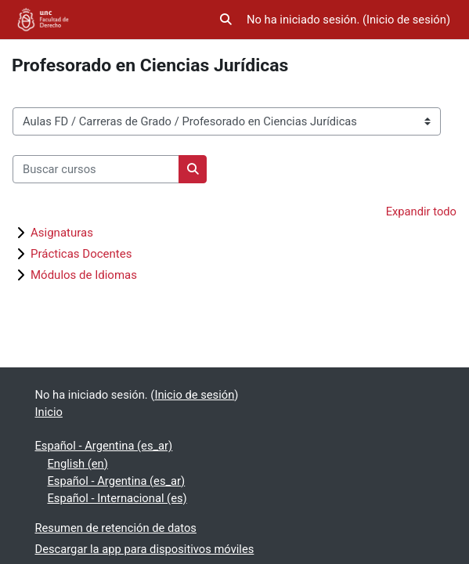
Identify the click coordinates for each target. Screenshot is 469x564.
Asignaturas (62, 233)
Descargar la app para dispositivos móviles (144, 549)
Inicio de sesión (406, 20)
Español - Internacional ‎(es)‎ (117, 498)
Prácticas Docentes (81, 254)
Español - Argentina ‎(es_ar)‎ (104, 446)
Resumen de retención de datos (116, 528)
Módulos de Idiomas (84, 275)
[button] (226, 19)
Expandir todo (421, 211)
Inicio (49, 412)
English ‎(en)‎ (78, 464)
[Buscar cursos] (96, 169)
